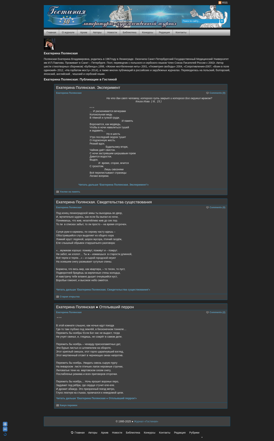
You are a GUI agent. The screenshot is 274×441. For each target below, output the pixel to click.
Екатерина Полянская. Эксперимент (88, 88)
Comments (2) (218, 312)
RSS (223, 2)
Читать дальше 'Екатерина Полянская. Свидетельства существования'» (103, 289)
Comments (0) (218, 93)
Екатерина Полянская (68, 93)
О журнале (68, 32)
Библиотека (129, 32)
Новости (112, 32)
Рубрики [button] (196, 433)
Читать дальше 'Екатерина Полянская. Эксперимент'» (113, 184)
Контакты (181, 32)
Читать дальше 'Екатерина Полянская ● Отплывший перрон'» (96, 398)
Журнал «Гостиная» (146, 421)
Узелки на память (70, 191)
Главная (51, 32)
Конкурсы (147, 32)
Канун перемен (68, 405)
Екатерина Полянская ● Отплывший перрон (95, 307)
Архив (83, 32)
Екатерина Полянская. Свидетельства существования (104, 202)
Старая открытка (70, 296)
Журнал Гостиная (61, 15)
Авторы (97, 32)
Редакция (164, 32)
